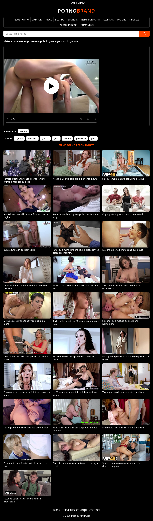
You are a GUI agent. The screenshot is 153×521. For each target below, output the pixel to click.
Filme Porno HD (90, 19)
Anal (49, 19)
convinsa (32, 138)
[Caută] (144, 34)
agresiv (19, 138)
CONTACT (94, 510)
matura (67, 138)
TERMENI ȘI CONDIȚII (74, 510)
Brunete (73, 19)
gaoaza (45, 138)
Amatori (37, 19)
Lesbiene (108, 19)
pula (93, 138)
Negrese (134, 19)
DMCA (56, 510)
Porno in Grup (68, 24)
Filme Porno (21, 19)
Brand (76, 10)
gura (56, 138)
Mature (121, 19)
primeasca (81, 138)
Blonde (59, 19)
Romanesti (87, 24)
